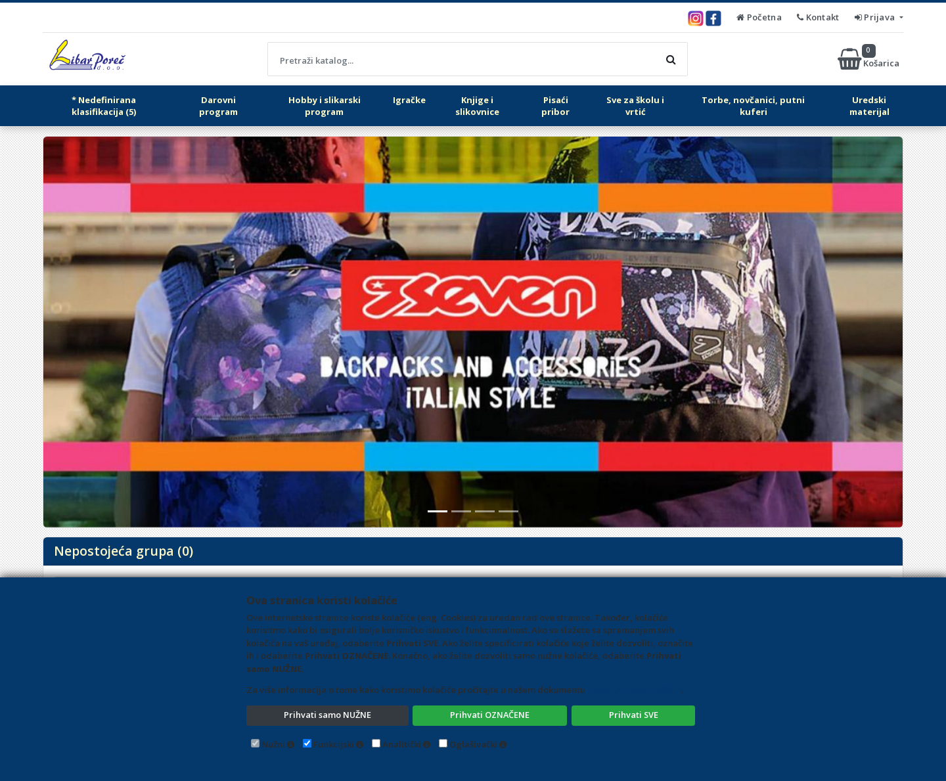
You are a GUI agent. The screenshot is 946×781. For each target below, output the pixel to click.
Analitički (401, 744)
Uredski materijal (869, 106)
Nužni (273, 744)
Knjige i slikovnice (477, 106)
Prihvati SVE (633, 715)
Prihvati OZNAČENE (489, 715)
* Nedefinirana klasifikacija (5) (104, 106)
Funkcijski (333, 744)
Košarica (869, 59)
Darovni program (218, 106)
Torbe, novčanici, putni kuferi (753, 106)
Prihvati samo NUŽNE (327, 715)
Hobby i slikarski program (324, 106)
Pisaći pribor (555, 106)
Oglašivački (473, 744)
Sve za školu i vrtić (635, 106)
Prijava (876, 17)
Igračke (409, 100)
